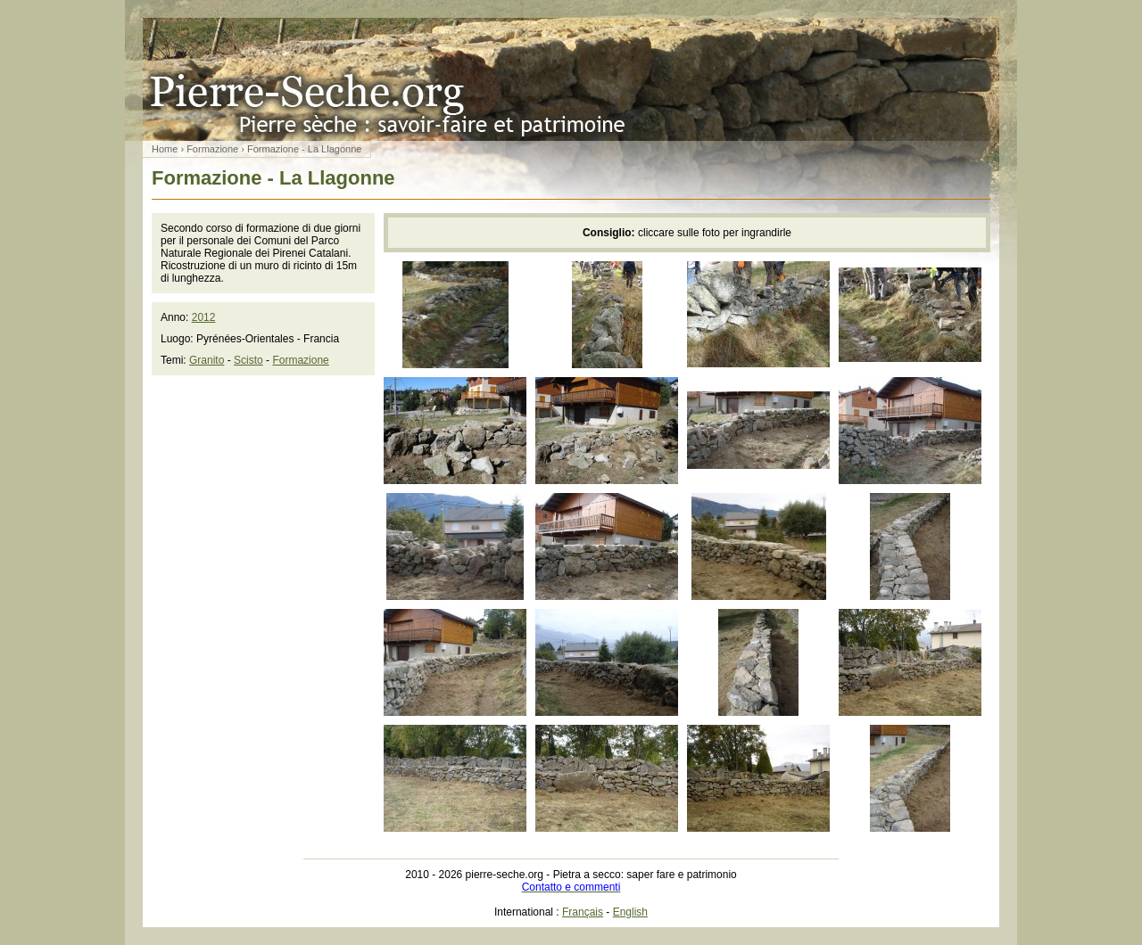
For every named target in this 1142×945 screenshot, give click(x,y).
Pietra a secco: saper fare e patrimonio (571, 79)
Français (582, 912)
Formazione (212, 149)
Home (165, 149)
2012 (204, 317)
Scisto (248, 360)
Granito (206, 360)
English (630, 912)
